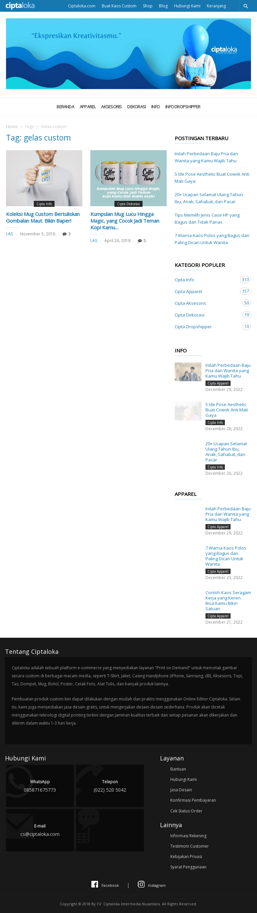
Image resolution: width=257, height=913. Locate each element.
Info (155, 107)
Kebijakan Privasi (186, 856)
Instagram (152, 884)
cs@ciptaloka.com (40, 829)
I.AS (9, 234)
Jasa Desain (181, 790)
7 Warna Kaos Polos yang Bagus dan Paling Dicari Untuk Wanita (212, 238)
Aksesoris (111, 107)
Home (12, 126)
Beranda (65, 107)
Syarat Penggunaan (188, 867)
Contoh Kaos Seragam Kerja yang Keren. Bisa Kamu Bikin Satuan (228, 600)
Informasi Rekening (188, 836)
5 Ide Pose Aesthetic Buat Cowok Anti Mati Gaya (212, 177)
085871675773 (40, 785)
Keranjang (216, 6)
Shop (148, 6)
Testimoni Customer (189, 846)
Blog (163, 6)
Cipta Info (44, 204)
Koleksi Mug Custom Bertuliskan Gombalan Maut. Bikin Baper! (43, 217)
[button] (245, 6)
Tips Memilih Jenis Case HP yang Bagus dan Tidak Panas (207, 218)
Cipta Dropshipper (206, 326)
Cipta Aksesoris (206, 302)
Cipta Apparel (206, 291)
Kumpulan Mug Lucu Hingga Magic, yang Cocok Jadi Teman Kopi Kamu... (124, 221)
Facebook (105, 884)
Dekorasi (136, 107)
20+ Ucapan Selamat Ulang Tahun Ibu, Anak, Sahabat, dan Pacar (209, 198)
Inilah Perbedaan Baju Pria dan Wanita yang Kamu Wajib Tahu (206, 157)
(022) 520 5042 (110, 785)
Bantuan (178, 769)
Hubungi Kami (187, 6)
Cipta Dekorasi (128, 204)
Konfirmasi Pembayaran (193, 800)
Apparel (88, 107)
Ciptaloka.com (81, 6)
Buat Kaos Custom (119, 6)
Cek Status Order (186, 811)
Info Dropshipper (182, 107)
